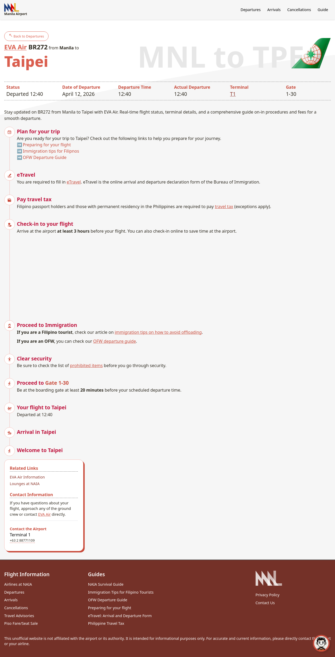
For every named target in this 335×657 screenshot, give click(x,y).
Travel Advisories (19, 615)
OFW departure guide (114, 341)
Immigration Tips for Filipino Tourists (121, 592)
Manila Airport (15, 9)
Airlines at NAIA (18, 584)
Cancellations (299, 9)
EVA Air (15, 47)
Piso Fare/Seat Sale (21, 623)
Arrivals (274, 9)
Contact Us (265, 602)
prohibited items (86, 365)
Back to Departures (26, 36)
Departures (251, 9)
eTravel (74, 182)
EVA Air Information (27, 477)
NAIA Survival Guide (106, 584)
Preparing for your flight (47, 145)
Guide (323, 9)
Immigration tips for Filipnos (51, 151)
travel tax (224, 206)
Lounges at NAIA (25, 483)
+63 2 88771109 (22, 540)
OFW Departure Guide (44, 157)
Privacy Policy (268, 594)
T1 (233, 93)
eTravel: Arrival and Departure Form (120, 615)
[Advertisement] (174, 274)
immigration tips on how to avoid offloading (158, 332)
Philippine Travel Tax (106, 623)
